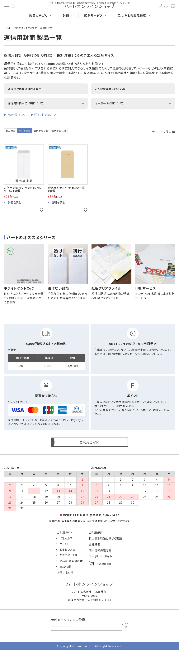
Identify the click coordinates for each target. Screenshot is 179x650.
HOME (7, 27)
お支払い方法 (67, 549)
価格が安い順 (41, 130)
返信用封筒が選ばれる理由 (25, 89)
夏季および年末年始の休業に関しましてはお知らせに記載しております (89, 521)
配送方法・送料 (68, 555)
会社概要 (94, 544)
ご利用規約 (96, 532)
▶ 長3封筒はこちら (16, 115)
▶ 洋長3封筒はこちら (44, 115)
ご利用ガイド (65, 532)
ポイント (64, 544)
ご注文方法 (66, 538)
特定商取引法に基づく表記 (105, 538)
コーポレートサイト (100, 556)
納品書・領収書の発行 (72, 561)
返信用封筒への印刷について (26, 103)
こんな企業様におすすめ (110, 89)
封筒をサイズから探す (25, 27)
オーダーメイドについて (109, 103)
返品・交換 (66, 566)
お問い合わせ (65, 572)
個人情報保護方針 (100, 550)
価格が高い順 (58, 130)
